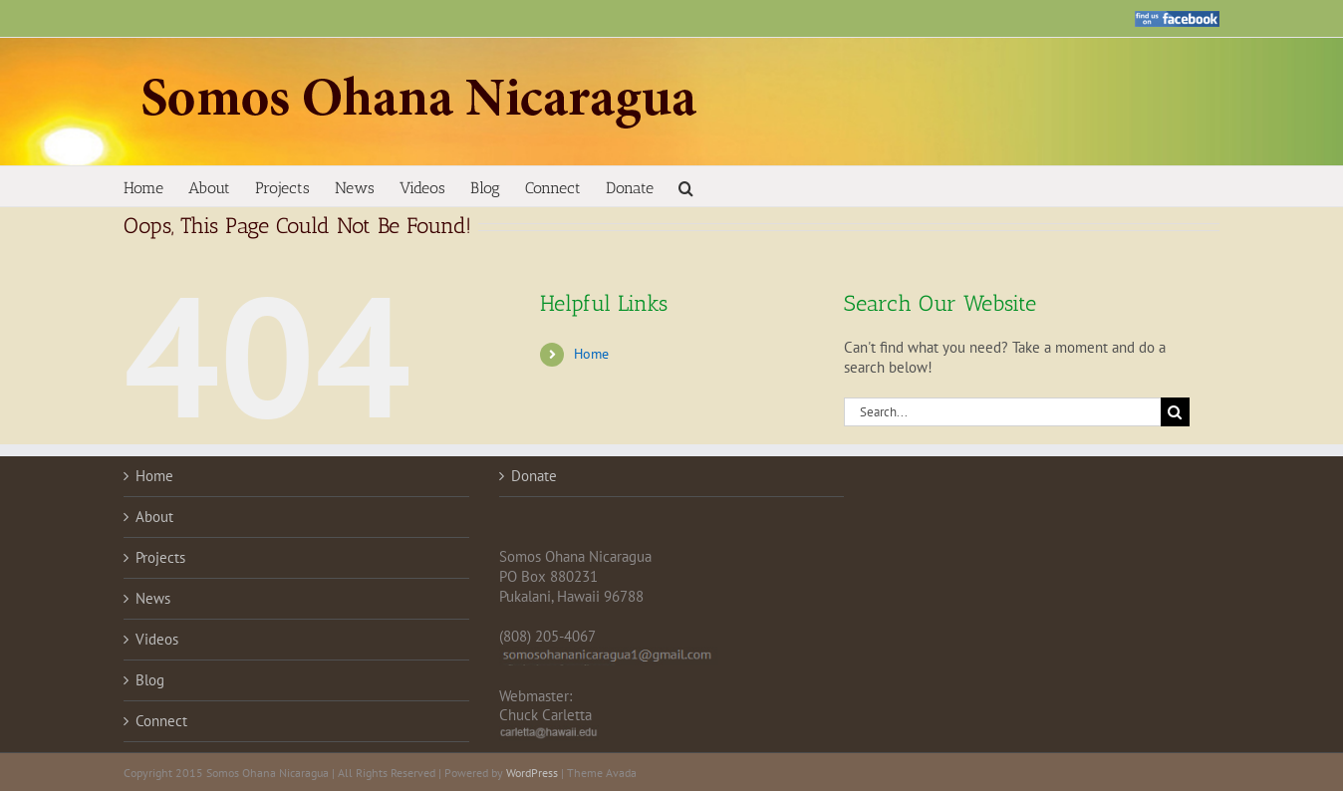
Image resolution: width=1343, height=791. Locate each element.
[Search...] (1002, 411)
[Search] (1175, 411)
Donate (534, 475)
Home (591, 354)
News (152, 598)
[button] (685, 186)
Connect (161, 720)
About (154, 516)
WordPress (532, 772)
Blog (149, 679)
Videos (156, 639)
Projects (160, 557)
